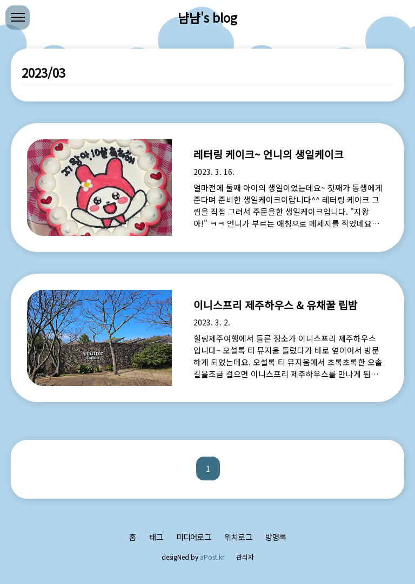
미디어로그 (193, 536)
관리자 (245, 556)
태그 (156, 536)
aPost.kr (212, 556)
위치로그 (238, 536)
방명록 (275, 536)
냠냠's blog (207, 17)
